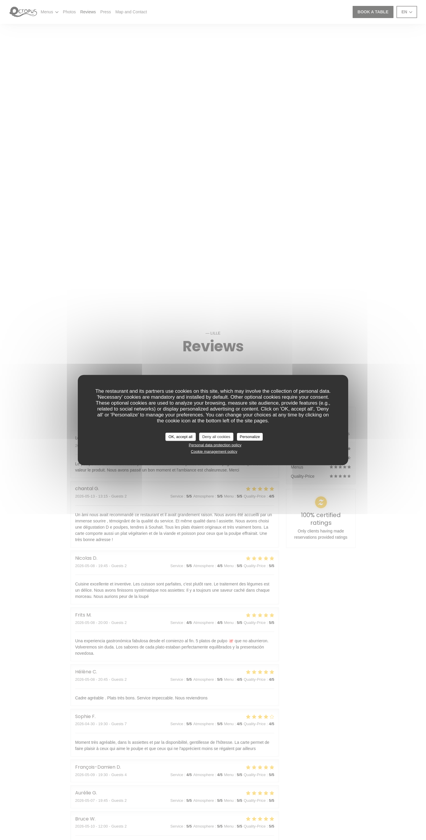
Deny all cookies (216, 437)
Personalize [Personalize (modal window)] (250, 437)
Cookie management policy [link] (214, 451)
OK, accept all (181, 437)
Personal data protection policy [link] (215, 444)
